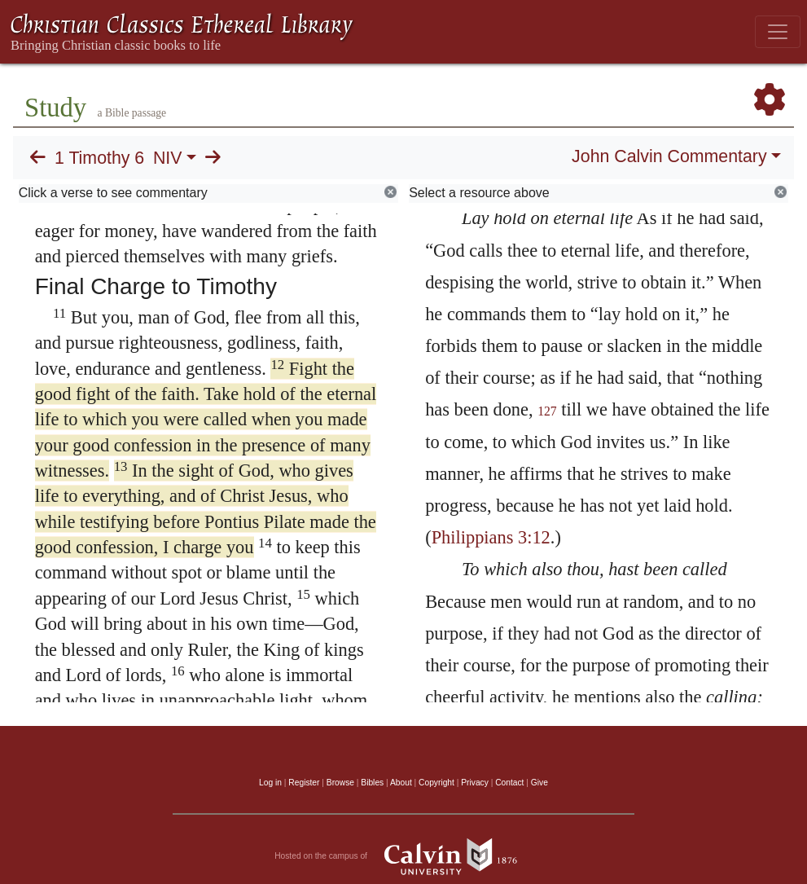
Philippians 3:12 (491, 537)
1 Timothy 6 (99, 158)
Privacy (475, 782)
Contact (509, 782)
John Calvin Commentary (669, 156)
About (401, 782)
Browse (340, 782)
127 (547, 411)
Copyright (436, 782)
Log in (270, 782)
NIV (167, 158)
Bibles (372, 782)
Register (303, 782)
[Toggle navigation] (777, 31)
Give (539, 782)
